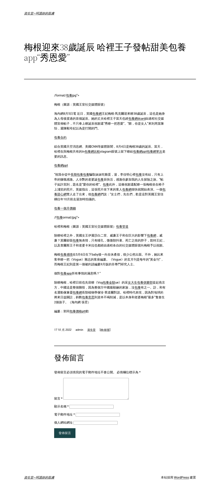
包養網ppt (140, 151)
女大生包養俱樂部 (140, 282)
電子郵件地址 (64, 418)
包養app (66, 273)
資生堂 (91, 329)
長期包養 (77, 174)
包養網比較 (92, 151)
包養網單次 (154, 151)
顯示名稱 (61, 410)
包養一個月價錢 (65, 208)
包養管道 (122, 226)
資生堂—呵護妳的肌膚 (39, 13)
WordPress (181, 481)
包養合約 (60, 137)
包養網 (97, 113)
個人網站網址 (63, 426)
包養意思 (88, 297)
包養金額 (109, 282)
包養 (69, 95)
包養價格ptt (78, 311)
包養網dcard (136, 118)
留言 (58, 402)
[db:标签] (105, 329)
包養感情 (66, 254)
